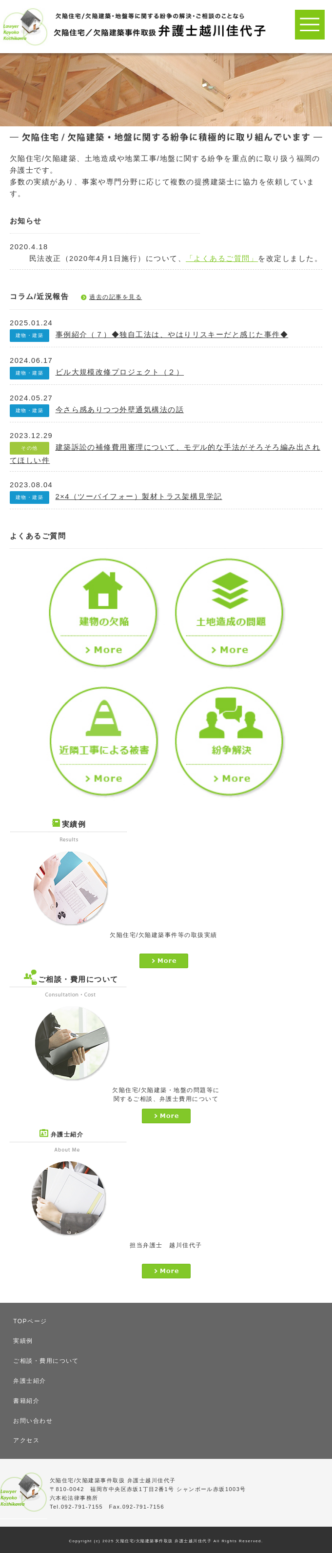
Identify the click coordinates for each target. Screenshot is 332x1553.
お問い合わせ (33, 1420)
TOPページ (30, 1321)
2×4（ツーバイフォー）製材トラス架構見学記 (139, 496)
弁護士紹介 (29, 1380)
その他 (29, 448)
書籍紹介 (26, 1400)
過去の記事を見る (115, 297)
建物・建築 (29, 335)
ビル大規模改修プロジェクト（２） (120, 372)
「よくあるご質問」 (222, 258)
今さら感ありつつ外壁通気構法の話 (120, 410)
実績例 (23, 1340)
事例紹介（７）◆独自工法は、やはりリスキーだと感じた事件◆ (172, 334)
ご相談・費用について (46, 1360)
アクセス (26, 1440)
